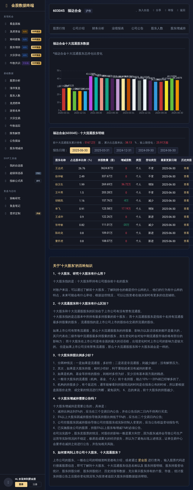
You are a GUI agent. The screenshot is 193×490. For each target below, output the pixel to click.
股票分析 (12, 80)
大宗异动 (22, 55)
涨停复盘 (12, 88)
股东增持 (22, 47)
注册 (35, 484)
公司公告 (137, 28)
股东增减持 (13, 148)
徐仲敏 (59, 176)
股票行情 (59, 28)
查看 (186, 168)
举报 (168, 10)
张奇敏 (59, 224)
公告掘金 (12, 140)
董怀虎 (59, 240)
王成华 (59, 216)
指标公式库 (22, 181)
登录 (21, 484)
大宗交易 (12, 118)
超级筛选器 (22, 173)
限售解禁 (12, 133)
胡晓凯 (59, 200)
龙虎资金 (22, 31)
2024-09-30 (146, 150)
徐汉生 (59, 184)
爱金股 (142, 460)
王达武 (59, 168)
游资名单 (12, 110)
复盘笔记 (12, 205)
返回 (180, 10)
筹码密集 (22, 39)
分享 (156, 10)
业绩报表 (118, 28)
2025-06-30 (80, 150)
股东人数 (12, 95)
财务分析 (98, 28)
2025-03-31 (102, 150)
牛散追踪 (12, 125)
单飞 (58, 208)
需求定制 (22, 213)
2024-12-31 (124, 150)
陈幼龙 (59, 232)
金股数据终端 (19, 5)
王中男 (59, 192)
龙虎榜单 (12, 103)
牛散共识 (22, 63)
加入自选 (142, 10)
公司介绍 (79, 28)
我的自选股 (13, 165)
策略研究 (12, 198)
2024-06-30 (168, 150)
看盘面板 (12, 23)
